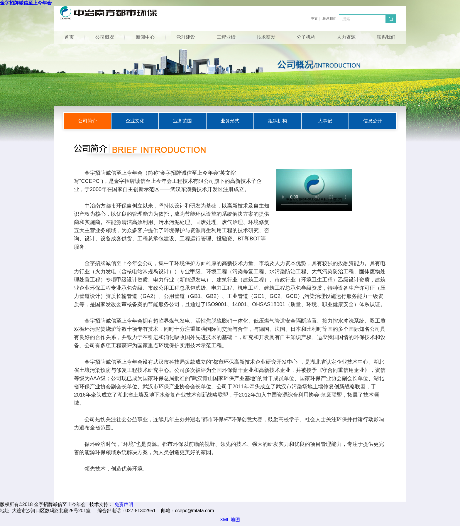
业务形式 (230, 120)
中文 (314, 18)
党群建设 (185, 37)
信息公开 (372, 120)
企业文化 (135, 120)
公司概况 (104, 37)
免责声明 (123, 504)
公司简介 (87, 120)
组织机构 (277, 120)
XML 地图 (230, 519)
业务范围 (182, 120)
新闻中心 (145, 37)
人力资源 (346, 37)
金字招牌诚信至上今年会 (26, 2)
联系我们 (329, 18)
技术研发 (266, 37)
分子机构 (306, 37)
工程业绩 (226, 37)
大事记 (325, 120)
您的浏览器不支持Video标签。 (314, 190)
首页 (69, 37)
